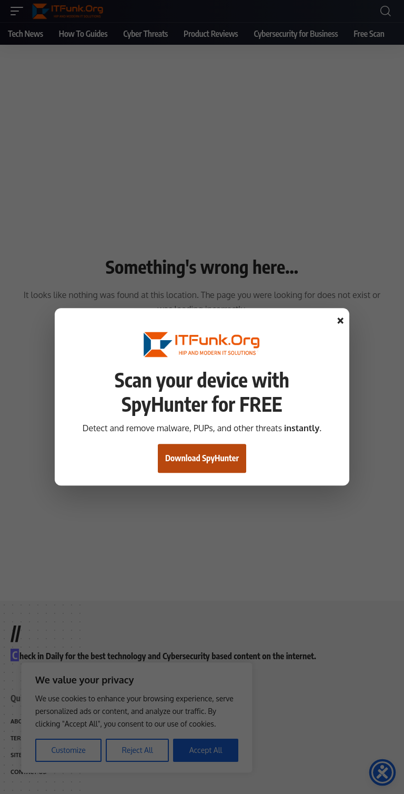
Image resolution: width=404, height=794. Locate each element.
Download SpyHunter (202, 458)
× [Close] (340, 320)
